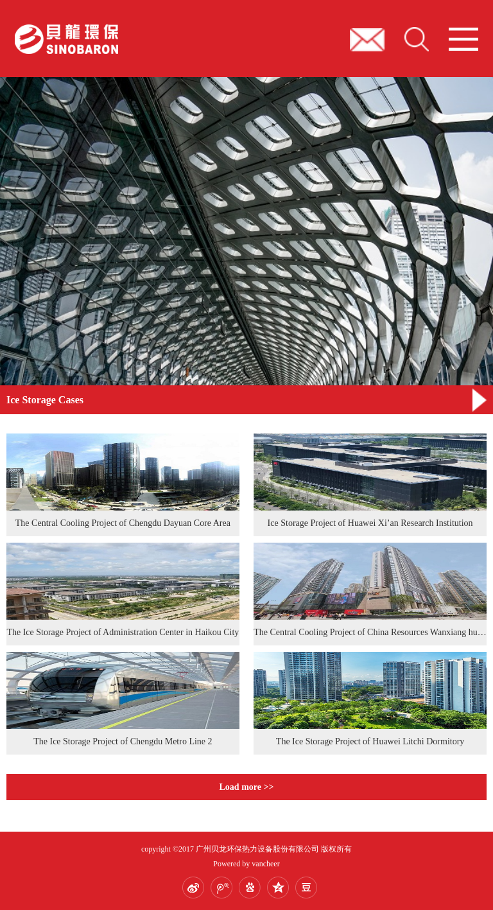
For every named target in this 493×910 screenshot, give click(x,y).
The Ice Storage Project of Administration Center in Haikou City (122, 632)
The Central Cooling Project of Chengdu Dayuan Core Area (122, 523)
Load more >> (247, 787)
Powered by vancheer (246, 863)
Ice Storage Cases (44, 399)
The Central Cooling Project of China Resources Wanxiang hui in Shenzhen (370, 632)
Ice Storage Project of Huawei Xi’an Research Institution (370, 523)
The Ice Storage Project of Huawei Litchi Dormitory (370, 741)
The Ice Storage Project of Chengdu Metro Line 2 (122, 741)
